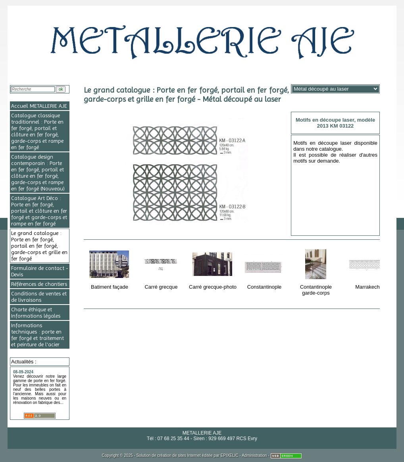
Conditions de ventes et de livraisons (39, 296)
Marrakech (368, 268)
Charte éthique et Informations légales (35, 312)
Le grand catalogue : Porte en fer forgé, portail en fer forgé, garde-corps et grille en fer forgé (39, 246)
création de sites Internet (179, 455)
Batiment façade (110, 268)
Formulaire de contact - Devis (39, 271)
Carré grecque (162, 268)
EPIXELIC (230, 455)
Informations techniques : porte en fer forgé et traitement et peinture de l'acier (37, 334)
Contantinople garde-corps (316, 271)
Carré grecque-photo (213, 268)
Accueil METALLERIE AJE (39, 106)
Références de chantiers (39, 284)
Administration (254, 455)
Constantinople (265, 268)
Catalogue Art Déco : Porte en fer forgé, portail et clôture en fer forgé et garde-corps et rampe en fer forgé (39, 211)
